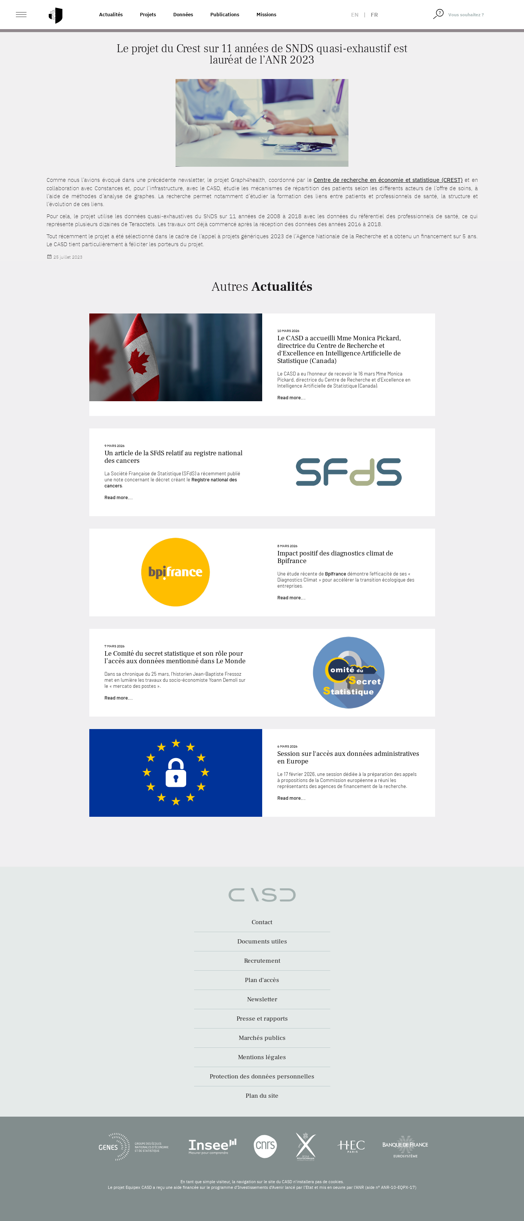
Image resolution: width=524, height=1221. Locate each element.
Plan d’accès (262, 980)
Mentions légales (262, 1057)
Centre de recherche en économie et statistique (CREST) (388, 179)
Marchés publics (262, 1038)
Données (183, 14)
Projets (148, 14)
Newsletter (262, 999)
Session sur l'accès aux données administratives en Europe (348, 757)
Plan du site (262, 1096)
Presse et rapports (262, 1019)
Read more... (291, 397)
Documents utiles (262, 941)
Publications (224, 14)
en (355, 14)
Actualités (111, 14)
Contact (262, 922)
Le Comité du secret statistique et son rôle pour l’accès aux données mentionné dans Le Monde (175, 657)
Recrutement (262, 961)
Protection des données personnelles (262, 1076)
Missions (266, 14)
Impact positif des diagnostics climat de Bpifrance (335, 557)
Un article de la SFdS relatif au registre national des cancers (173, 457)
